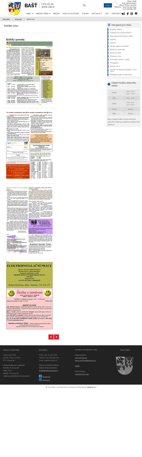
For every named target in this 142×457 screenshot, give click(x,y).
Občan (56, 13)
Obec (28, 13)
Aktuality (97, 13)
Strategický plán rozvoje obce (121, 75)
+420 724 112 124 (81, 358)
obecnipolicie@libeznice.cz (85, 360)
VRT (107, 13)
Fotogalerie (114, 63)
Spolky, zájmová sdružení (119, 46)
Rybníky (113, 39)
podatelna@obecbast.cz (48, 371)
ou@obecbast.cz (50, 360)
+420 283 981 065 (52, 358)
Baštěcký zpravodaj (117, 49)
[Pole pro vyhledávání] (97, 5)
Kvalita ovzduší (71, 13)
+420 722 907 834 (50, 355)
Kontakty (117, 13)
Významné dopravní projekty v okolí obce (123, 70)
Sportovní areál (115, 53)
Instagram (44, 380)
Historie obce (115, 66)
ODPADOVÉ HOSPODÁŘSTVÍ (120, 33)
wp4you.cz (91, 387)
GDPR (77, 366)
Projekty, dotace (116, 29)
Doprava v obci (115, 56)
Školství (113, 43)
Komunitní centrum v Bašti (119, 60)
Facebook (44, 377)
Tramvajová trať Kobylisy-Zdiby (121, 36)
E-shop (85, 13)
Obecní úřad (42, 13)
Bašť (31, 6)
